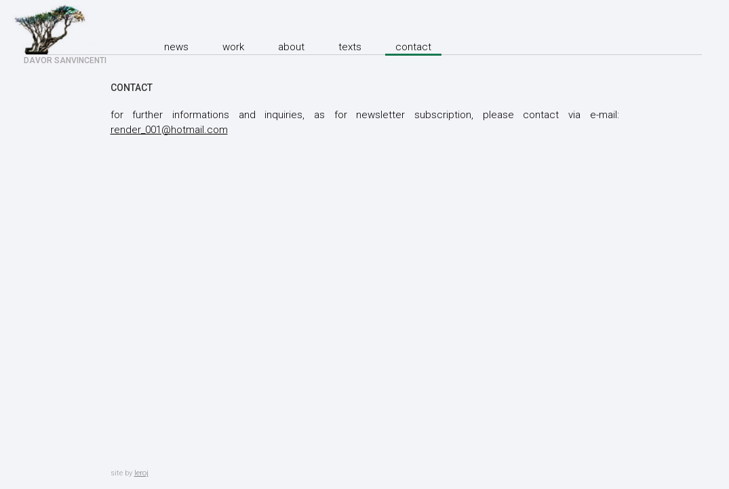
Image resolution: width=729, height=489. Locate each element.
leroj (141, 473)
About (291, 47)
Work (233, 47)
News (176, 47)
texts (349, 47)
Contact (413, 47)
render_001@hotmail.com (169, 130)
